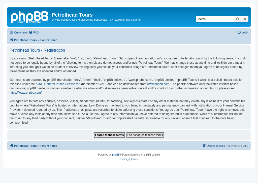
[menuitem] (34, 32)
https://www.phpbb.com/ (26, 92)
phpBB (116, 154)
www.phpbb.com (158, 84)
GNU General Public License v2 (58, 84)
